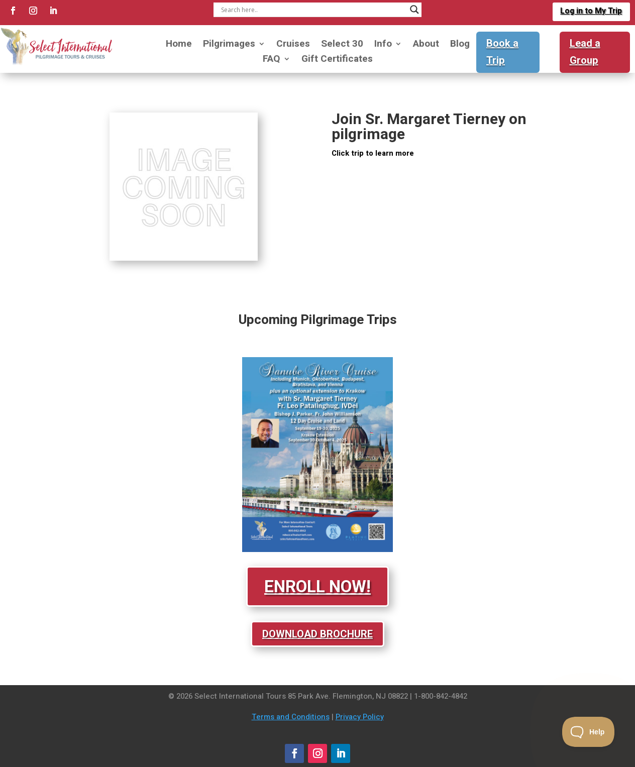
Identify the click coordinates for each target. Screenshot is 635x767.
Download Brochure (317, 634)
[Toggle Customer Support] (588, 732)
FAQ (271, 60)
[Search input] (313, 10)
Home (179, 45)
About (426, 45)
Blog (460, 45)
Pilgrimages (229, 45)
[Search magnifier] (414, 10)
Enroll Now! (317, 586)
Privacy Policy (360, 716)
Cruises (293, 45)
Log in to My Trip (590, 12)
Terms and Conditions (291, 716)
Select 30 (342, 45)
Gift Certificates (337, 60)
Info (383, 45)
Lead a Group (585, 52)
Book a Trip (502, 52)
